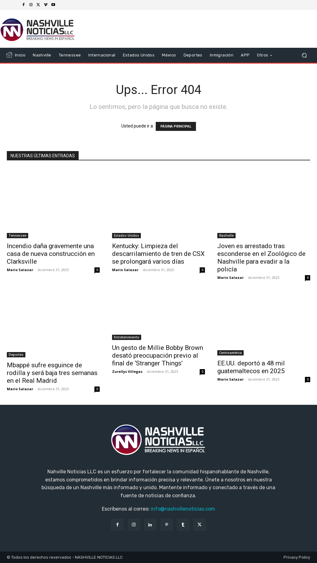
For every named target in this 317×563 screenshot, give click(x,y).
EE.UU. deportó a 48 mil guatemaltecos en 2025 (251, 367)
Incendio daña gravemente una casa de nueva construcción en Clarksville (51, 253)
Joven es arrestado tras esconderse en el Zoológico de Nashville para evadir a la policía (261, 257)
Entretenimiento (126, 337)
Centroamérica (230, 353)
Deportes (16, 354)
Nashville (226, 235)
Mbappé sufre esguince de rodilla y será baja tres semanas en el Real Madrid (52, 372)
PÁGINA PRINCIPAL (175, 126)
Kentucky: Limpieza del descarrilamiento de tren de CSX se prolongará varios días (158, 253)
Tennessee (17, 235)
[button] (304, 55)
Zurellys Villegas (127, 371)
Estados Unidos (126, 235)
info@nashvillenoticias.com (183, 509)
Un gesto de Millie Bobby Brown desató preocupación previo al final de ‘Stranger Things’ (157, 355)
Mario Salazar (20, 269)
